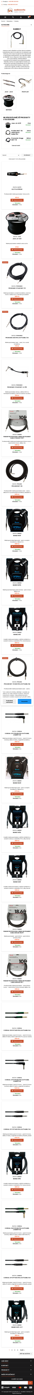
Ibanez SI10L (17, 1179)
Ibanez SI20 (17, 882)
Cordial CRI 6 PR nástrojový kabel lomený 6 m (17, 1229)
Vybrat (11, 155)
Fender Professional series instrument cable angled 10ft (17, 981)
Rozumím (24, 701)
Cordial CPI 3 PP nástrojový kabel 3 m (17, 1129)
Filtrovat (27, 155)
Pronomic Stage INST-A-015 (17, 387)
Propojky (25, 92)
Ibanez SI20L (17, 832)
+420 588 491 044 (12, 4)
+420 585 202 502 (13, 1)
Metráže (9, 110)
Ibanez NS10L (17, 585)
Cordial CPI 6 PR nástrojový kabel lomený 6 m (17, 1080)
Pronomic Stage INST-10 (17, 139)
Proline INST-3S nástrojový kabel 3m (17, 132)
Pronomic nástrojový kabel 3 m (17, 338)
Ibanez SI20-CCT (17, 1327)
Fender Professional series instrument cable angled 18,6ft (17, 932)
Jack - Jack (9, 92)
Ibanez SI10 (17, 634)
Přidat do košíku (17, 200)
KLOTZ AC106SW (17, 189)
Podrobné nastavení (9, 701)
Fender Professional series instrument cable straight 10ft (17, 437)
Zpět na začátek (26, 1354)
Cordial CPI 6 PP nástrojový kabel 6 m (17, 1278)
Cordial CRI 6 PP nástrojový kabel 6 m (17, 1030)
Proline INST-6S (17, 486)
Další (22, 1350)
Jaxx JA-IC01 (16, 123)
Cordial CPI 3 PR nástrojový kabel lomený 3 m (17, 734)
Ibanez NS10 (17, 535)
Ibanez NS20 (17, 783)
